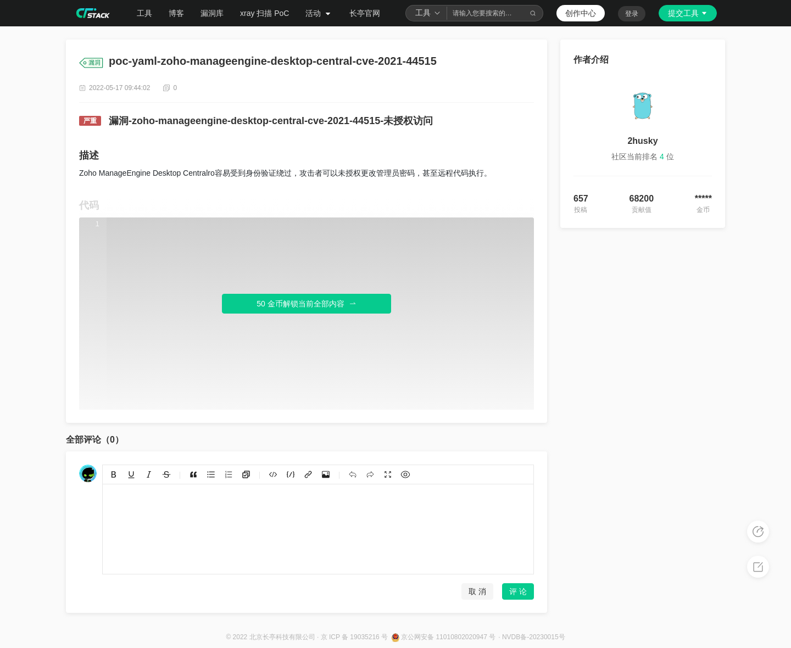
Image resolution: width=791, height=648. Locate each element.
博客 (176, 13)
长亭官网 (364, 13)
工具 (144, 13)
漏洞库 (212, 13)
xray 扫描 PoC (264, 13)
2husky (642, 141)
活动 (319, 13)
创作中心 (580, 13)
